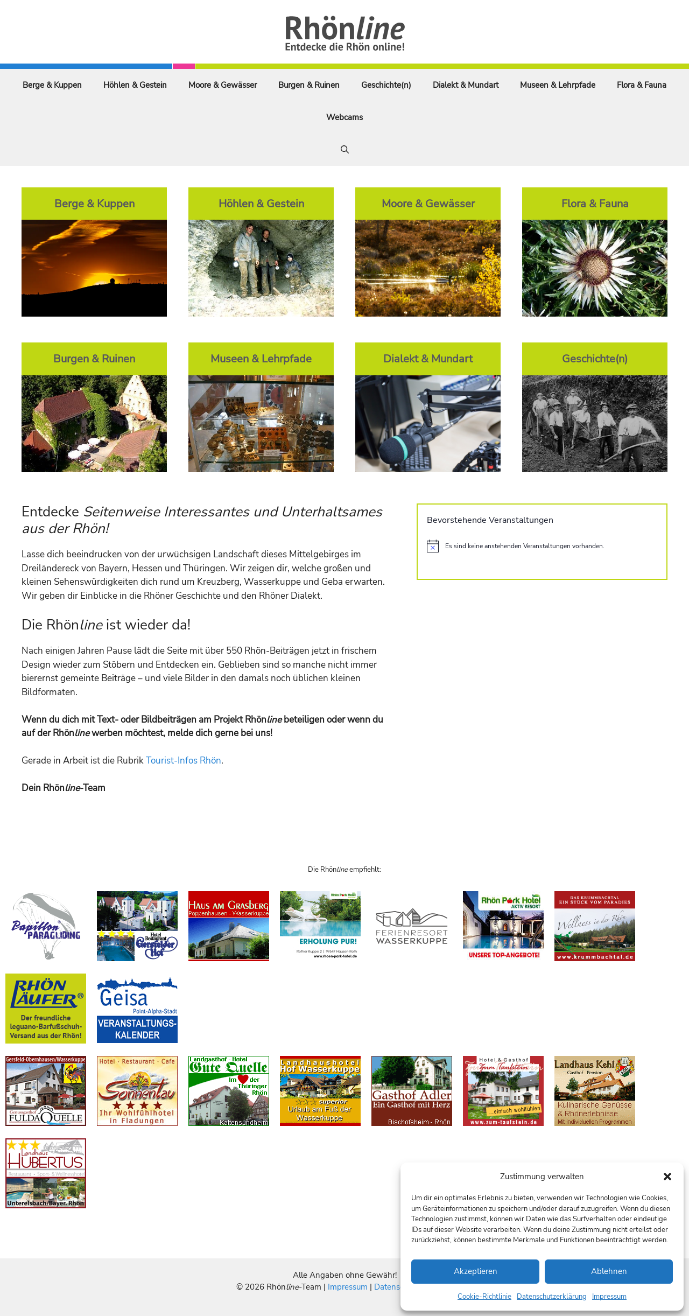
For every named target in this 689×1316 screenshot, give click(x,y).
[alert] (542, 546)
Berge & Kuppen (52, 85)
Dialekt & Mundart (465, 85)
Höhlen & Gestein (135, 85)
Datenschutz (396, 1287)
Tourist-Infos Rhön (183, 760)
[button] (667, 1176)
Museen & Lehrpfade (557, 85)
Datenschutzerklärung (552, 1296)
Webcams (344, 117)
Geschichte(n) (386, 85)
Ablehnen (609, 1271)
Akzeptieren (475, 1271)
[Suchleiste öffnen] (345, 150)
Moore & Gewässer (222, 85)
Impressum (609, 1296)
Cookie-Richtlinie (484, 1296)
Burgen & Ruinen (309, 85)
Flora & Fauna (641, 85)
